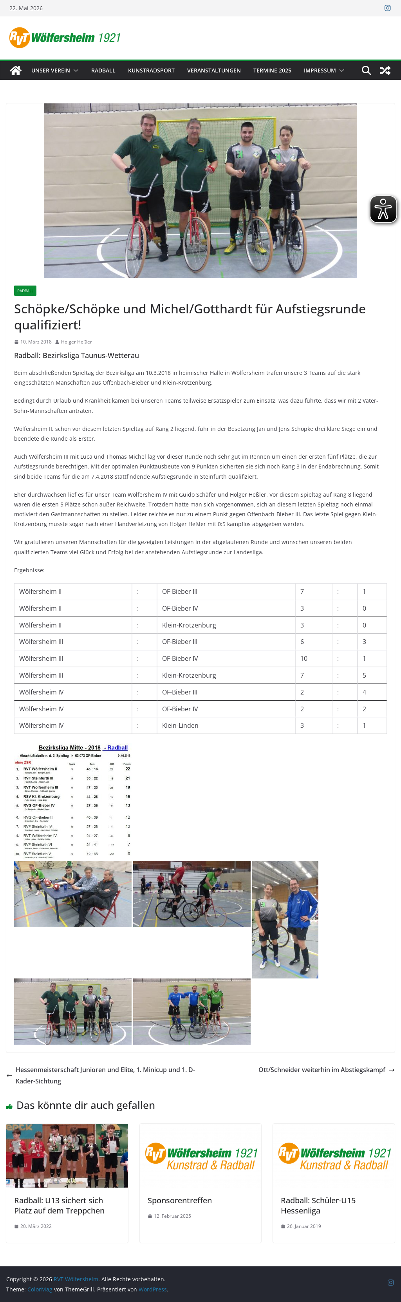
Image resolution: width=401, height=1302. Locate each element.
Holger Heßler (76, 341)
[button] (74, 70)
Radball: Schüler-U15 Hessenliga (318, 1205)
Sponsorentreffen (180, 1200)
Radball (103, 70)
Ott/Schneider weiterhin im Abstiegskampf (326, 1069)
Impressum (320, 70)
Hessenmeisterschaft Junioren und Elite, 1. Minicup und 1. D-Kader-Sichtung (100, 1075)
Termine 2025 (272, 70)
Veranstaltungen (214, 70)
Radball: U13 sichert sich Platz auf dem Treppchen (59, 1205)
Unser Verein (50, 70)
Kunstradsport (151, 70)
